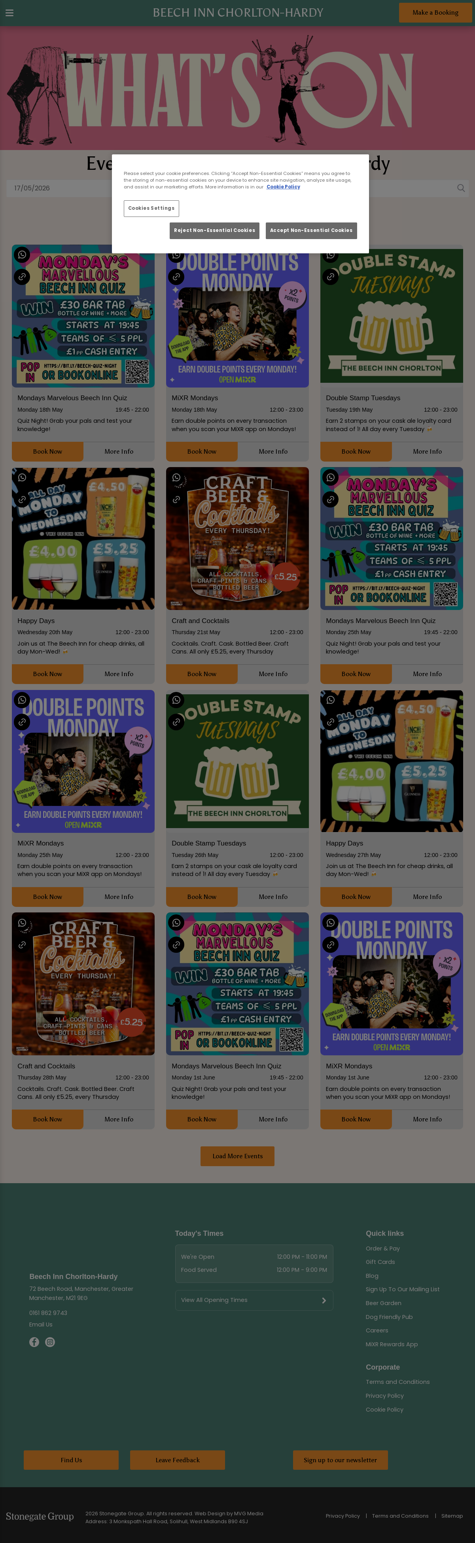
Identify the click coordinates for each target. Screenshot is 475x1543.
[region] (240, 203)
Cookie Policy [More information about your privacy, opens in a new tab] (283, 187)
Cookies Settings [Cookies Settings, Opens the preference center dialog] (151, 208)
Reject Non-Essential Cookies (214, 230)
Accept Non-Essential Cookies (311, 230)
